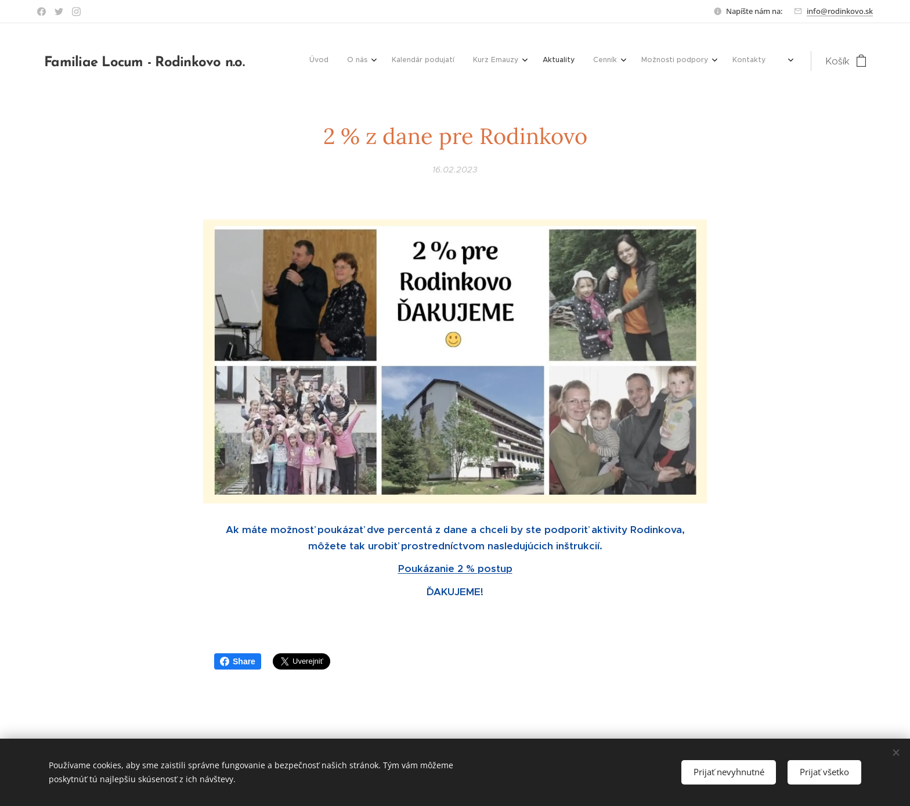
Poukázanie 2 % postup (455, 568)
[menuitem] (517, 60)
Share (237, 661)
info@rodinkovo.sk (840, 11)
